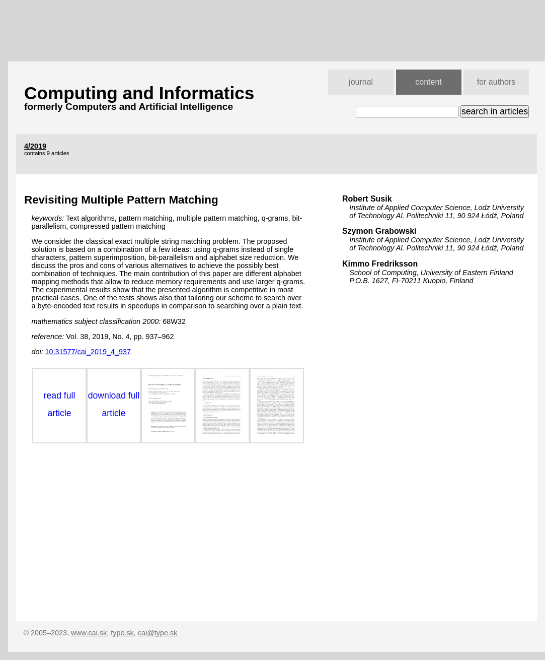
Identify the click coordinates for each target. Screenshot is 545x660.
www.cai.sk (89, 633)
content (428, 82)
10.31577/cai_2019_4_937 (88, 352)
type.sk (122, 633)
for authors (496, 82)
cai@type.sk (158, 633)
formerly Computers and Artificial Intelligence (128, 106)
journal (361, 82)
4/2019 (35, 146)
